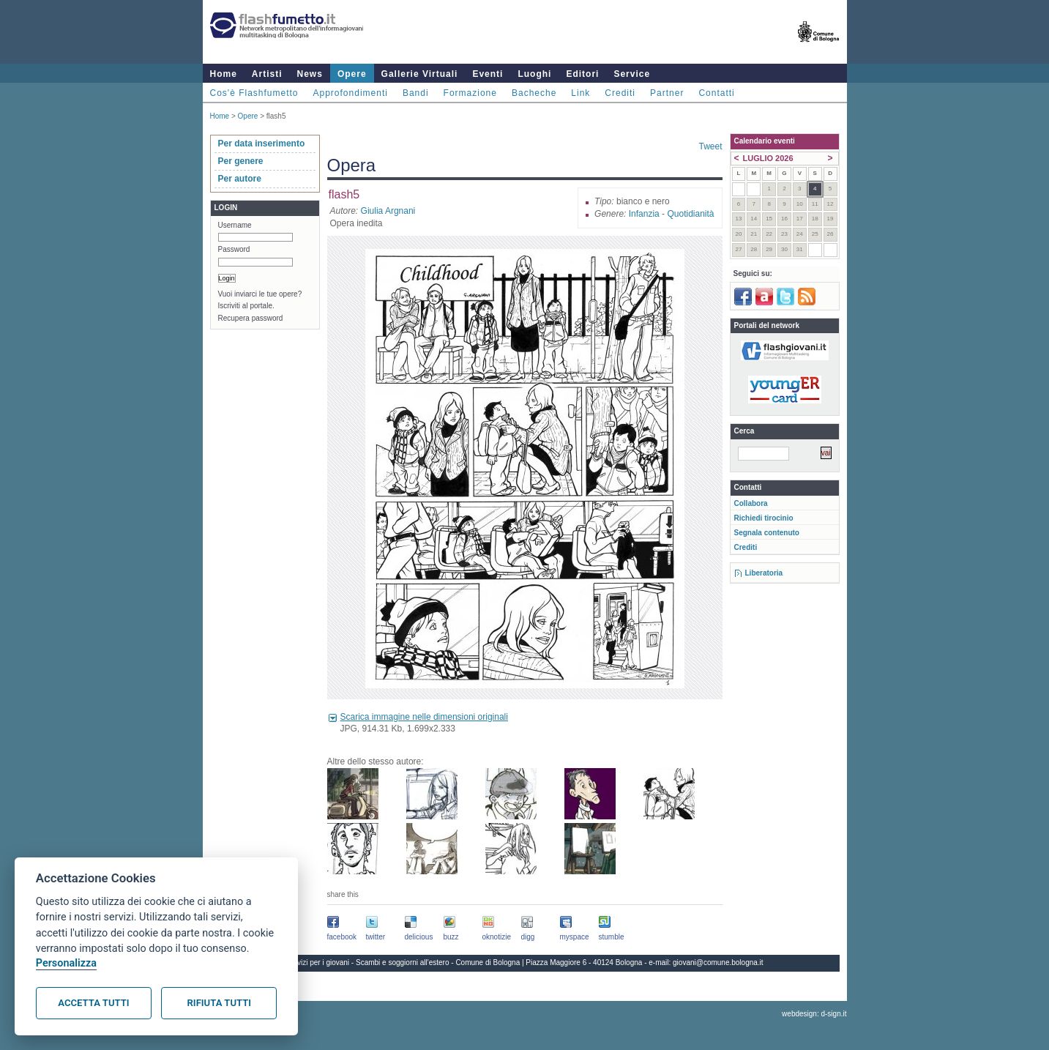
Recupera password (250, 318)
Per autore (239, 179)
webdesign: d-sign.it (814, 1014)
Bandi (416, 93)
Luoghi (534, 74)
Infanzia (644, 214)
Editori (582, 74)
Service (631, 74)
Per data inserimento (261, 143)
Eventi (487, 74)
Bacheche (534, 93)
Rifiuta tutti (219, 1002)
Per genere (241, 161)
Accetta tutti (93, 1002)
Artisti (267, 74)
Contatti (716, 93)
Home (223, 74)
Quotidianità (690, 214)
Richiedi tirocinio (764, 518)
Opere (352, 74)
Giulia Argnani (388, 211)
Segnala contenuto (766, 533)
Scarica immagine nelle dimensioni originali (424, 717)
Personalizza (66, 963)
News (310, 74)
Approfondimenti (350, 93)
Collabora (751, 503)
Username (235, 225)
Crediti (620, 93)
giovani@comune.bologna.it (718, 962)
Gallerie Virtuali (419, 74)
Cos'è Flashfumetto (254, 93)
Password (234, 249)
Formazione (470, 93)
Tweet (710, 146)
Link (580, 93)
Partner (667, 93)
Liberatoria (764, 573)
